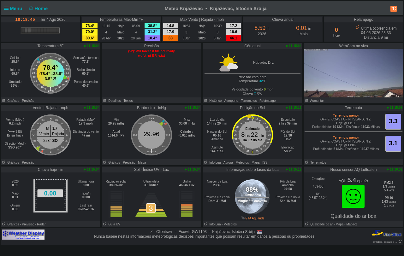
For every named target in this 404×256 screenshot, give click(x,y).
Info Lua (212, 162)
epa (362, 181)
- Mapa (141, 162)
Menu (14, 8)
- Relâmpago (267, 100)
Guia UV (111, 224)
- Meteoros (241, 162)
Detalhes (111, 100)
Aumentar (314, 100)
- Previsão (27, 100)
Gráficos (10, 100)
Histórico (212, 100)
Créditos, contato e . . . (387, 242)
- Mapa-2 (350, 224)
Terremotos (315, 162)
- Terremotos (248, 100)
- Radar (40, 224)
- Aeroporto (230, 100)
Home (37, 8)
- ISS (263, 162)
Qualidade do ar (318, 224)
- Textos (127, 100)
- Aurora (227, 162)
